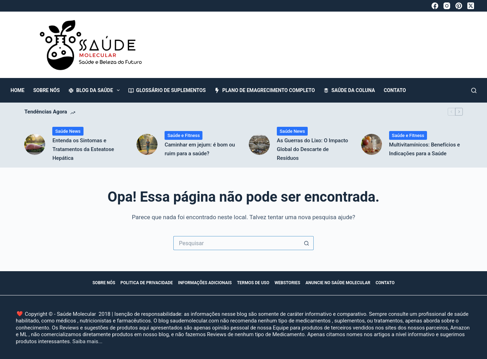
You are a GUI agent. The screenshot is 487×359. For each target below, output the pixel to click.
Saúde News (67, 131)
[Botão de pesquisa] (307, 243)
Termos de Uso (253, 282)
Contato (395, 90)
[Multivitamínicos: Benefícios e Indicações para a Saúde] (371, 144)
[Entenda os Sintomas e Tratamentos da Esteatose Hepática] (34, 144)
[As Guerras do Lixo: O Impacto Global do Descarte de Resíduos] (259, 144)
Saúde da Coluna (349, 90)
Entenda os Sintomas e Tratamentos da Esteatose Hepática (83, 149)
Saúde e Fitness (183, 135)
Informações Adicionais (205, 282)
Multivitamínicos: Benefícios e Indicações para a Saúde (424, 149)
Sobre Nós (46, 90)
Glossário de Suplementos (167, 90)
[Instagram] (446, 5)
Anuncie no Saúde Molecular (338, 282)
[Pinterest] (458, 5)
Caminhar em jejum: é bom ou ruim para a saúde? (200, 149)
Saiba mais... (87, 341)
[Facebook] (435, 5)
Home (18, 90)
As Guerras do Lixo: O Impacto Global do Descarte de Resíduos (312, 149)
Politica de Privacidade (146, 282)
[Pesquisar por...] (236, 243)
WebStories (287, 282)
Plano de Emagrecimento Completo (264, 90)
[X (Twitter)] (470, 5)
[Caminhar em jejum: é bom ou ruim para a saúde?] (147, 144)
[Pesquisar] (473, 90)
